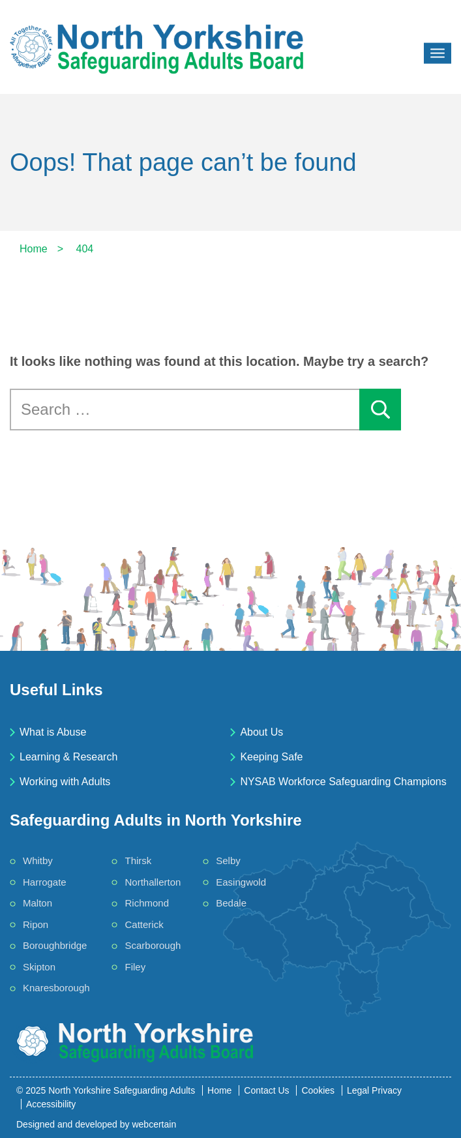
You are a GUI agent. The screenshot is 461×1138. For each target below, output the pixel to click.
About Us (261, 732)
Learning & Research (68, 756)
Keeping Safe (271, 756)
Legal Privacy (374, 1090)
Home (219, 1090)
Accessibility (51, 1104)
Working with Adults (65, 781)
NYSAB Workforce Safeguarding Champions (343, 781)
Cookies (318, 1090)
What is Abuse (53, 732)
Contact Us (266, 1090)
